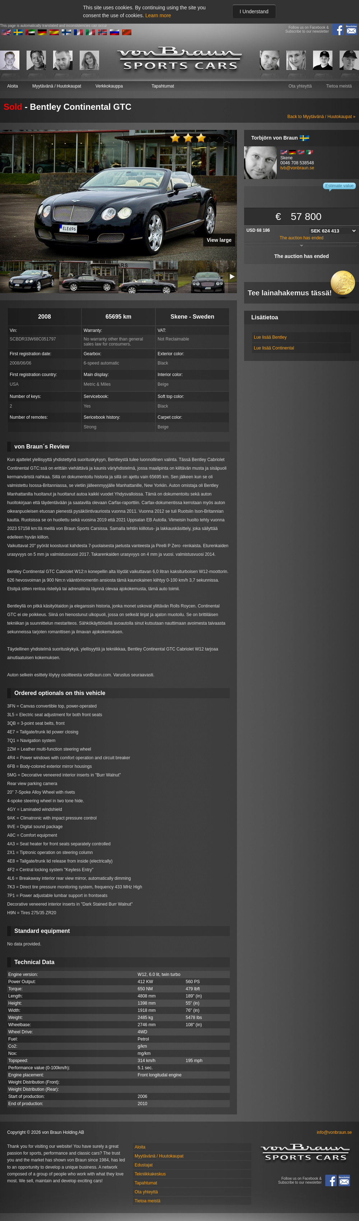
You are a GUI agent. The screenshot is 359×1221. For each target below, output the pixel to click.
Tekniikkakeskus (150, 1174)
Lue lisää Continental (274, 348)
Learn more (158, 15)
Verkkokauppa (109, 86)
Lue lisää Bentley (270, 337)
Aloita (12, 86)
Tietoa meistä (339, 86)
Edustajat (144, 1165)
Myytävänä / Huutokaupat (56, 86)
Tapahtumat (162, 86)
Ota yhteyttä (300, 86)
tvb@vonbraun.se (297, 167)
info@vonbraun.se (334, 1132)
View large (219, 240)
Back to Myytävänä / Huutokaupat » (321, 116)
